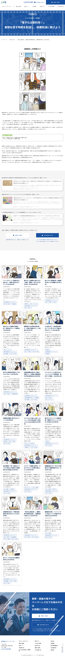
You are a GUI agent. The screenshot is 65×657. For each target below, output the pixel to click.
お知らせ (52, 641)
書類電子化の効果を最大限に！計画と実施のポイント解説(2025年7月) (32, 328)
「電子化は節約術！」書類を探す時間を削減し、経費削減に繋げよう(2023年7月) (32, 514)
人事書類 (27, 399)
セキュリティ (28, 487)
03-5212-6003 (29, 2)
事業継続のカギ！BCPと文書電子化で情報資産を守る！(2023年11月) (53, 468)
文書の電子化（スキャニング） (10, 301)
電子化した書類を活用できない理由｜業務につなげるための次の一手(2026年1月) (32, 282)
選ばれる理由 (18, 6)
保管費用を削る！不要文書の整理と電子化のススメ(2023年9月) (11, 514)
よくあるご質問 (51, 6)
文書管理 (6, 353)
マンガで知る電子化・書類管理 (24, 650)
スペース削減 (28, 351)
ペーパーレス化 (34, 303)
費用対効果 (15, 393)
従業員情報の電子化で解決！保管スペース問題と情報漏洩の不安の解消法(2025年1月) (32, 374)
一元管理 (6, 489)
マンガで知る (7, 304)
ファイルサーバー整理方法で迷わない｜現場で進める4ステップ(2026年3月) (11, 282)
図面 (6, 441)
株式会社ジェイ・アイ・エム (7, 641)
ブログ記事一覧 (60, 6)
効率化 (27, 303)
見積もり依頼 (56, 2)
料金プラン (42, 6)
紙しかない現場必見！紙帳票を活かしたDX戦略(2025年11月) (53, 282)
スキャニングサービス (6, 6)
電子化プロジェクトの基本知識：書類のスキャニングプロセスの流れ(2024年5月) (53, 420)
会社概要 (52, 643)
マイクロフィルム (50, 399)
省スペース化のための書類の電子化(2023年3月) (11, 559)
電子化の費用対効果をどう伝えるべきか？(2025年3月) (11, 373)
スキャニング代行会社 (30, 443)
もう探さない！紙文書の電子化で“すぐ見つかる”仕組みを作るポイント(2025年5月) (53, 328)
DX (55, 302)
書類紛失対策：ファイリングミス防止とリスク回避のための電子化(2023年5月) (53, 514)
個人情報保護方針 (54, 645)
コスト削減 (7, 537)
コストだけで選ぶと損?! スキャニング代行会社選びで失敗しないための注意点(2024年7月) (32, 421)
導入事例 (34, 6)
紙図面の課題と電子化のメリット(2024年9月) (11, 419)
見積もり (27, 447)
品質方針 (52, 650)
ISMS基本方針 (53, 647)
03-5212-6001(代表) (6, 649)
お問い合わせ (37, 645)
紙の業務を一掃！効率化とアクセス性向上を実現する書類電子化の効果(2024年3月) (11, 468)
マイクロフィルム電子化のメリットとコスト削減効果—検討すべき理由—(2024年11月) (53, 374)
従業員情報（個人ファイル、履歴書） (32, 397)
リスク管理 (36, 487)
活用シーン (26, 6)
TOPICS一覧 (11, 39)
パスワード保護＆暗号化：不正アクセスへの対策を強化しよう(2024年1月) (32, 468)
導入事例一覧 (21, 647)
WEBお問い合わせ (40, 2)
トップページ (4, 39)
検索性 (14, 304)
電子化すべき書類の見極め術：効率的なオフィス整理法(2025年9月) (11, 328)
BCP (55, 489)
